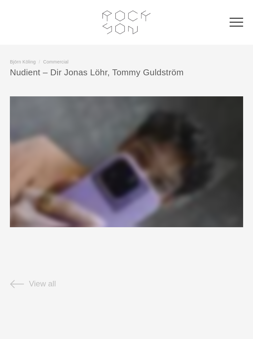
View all (33, 283)
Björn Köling (23, 61)
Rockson (126, 22)
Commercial (56, 61)
